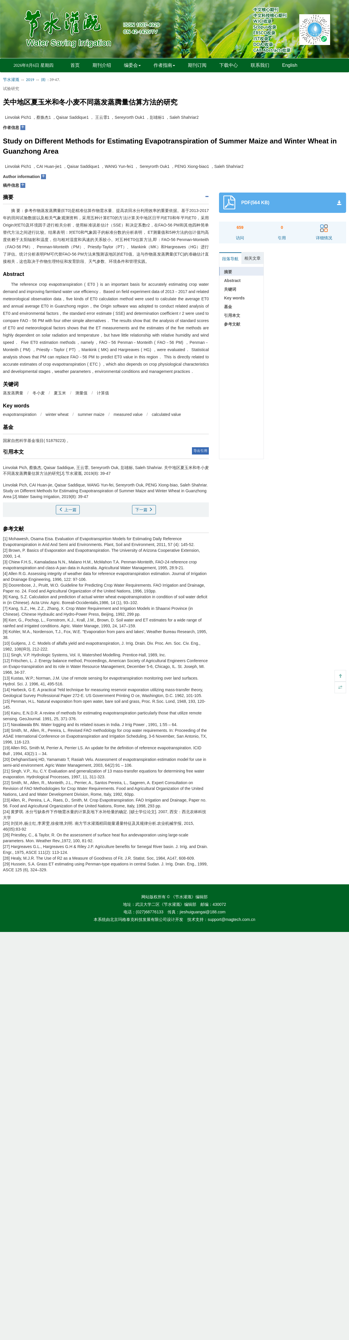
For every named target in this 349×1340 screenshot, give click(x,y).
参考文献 (232, 324)
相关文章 (252, 258)
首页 (75, 65)
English (289, 65)
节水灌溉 (11, 79)
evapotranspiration (19, 414)
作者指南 (164, 65)
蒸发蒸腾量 (13, 393)
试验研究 (11, 88)
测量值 (81, 393)
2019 (30, 79)
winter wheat (57, 414)
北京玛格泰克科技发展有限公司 (138, 919)
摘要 (228, 272)
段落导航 (230, 258)
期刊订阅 (197, 65)
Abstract (232, 280)
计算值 (103, 393)
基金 (228, 306)
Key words (234, 298)
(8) (43, 79)
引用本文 (232, 315)
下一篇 (144, 509)
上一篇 (67, 509)
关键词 (230, 289)
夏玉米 (60, 393)
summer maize (91, 414)
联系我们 (260, 65)
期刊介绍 (101, 65)
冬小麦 (39, 393)
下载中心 (228, 65)
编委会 (132, 65)
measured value (128, 414)
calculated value (166, 414)
